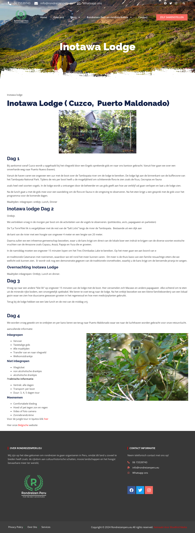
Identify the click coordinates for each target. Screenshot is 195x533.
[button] (183, 3)
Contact (142, 17)
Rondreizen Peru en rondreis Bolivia (109, 17)
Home (43, 17)
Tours (75, 17)
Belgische (23, 425)
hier (46, 418)
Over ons (58, 17)
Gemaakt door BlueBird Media (170, 527)
